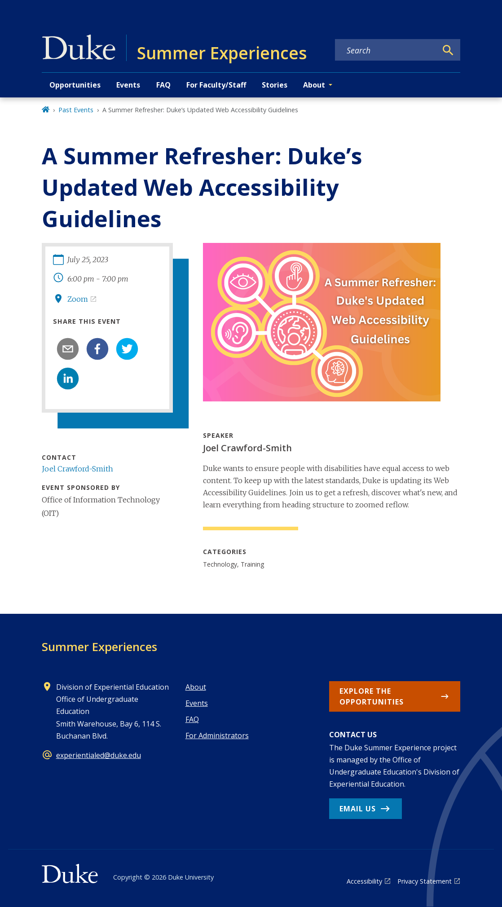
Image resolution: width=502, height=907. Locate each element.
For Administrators (217, 735)
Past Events (75, 110)
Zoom (77, 299)
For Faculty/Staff (216, 85)
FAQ (163, 85)
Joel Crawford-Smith (77, 468)
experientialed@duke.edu (98, 755)
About (195, 687)
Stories (274, 85)
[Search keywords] (386, 50)
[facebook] (97, 349)
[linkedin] (68, 378)
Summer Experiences (99, 646)
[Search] (448, 50)
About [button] (314, 85)
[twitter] (127, 349)
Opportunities (75, 85)
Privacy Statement (424, 881)
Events (128, 85)
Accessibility (364, 881)
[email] (68, 349)
